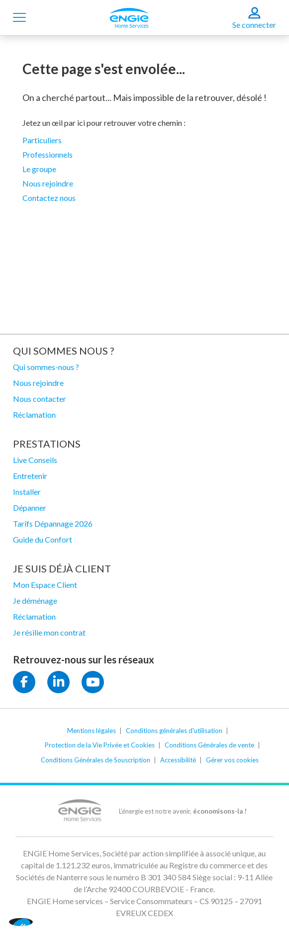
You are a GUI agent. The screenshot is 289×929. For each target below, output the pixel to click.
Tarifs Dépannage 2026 (53, 523)
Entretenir (30, 475)
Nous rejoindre (47, 183)
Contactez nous (49, 197)
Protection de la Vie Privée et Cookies (100, 745)
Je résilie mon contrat (49, 632)
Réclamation (34, 414)
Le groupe (39, 169)
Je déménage (35, 600)
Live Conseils (35, 459)
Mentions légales (91, 731)
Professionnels (47, 154)
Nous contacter (39, 398)
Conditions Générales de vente (209, 745)
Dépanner (29, 507)
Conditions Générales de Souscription (95, 760)
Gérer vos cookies (232, 760)
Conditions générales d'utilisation (174, 731)
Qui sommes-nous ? (46, 367)
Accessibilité (178, 760)
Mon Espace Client (45, 584)
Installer (27, 491)
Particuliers (42, 140)
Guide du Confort (42, 539)
